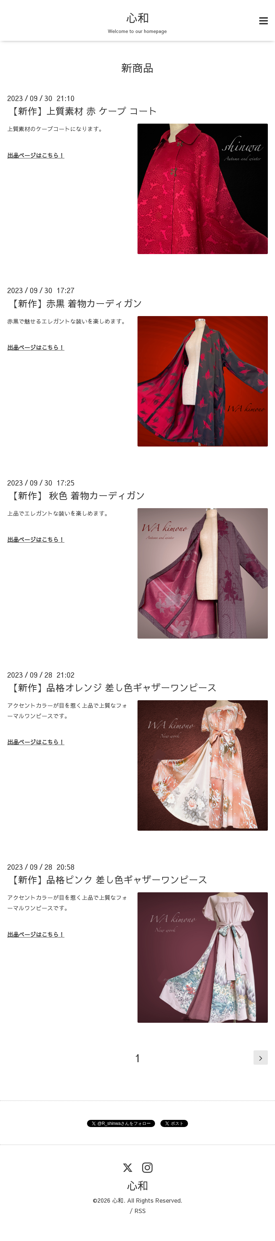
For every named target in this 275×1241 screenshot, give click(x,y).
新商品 (137, 67)
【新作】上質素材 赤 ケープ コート (83, 110)
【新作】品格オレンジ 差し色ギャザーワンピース (113, 687)
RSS (140, 1210)
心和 (137, 17)
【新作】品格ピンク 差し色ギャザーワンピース (108, 879)
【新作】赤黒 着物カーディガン (75, 302)
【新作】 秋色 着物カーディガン (77, 495)
